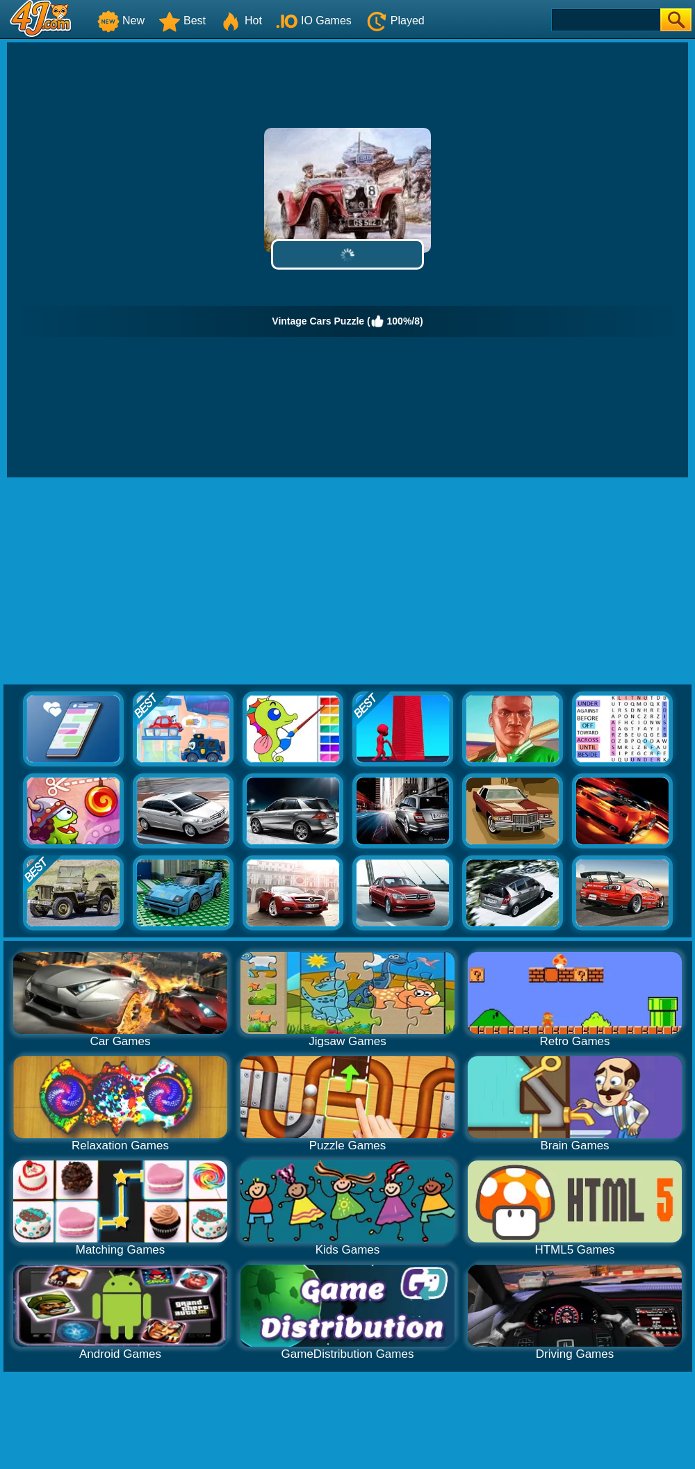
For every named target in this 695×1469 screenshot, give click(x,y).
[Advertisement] (348, 581)
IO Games (314, 20)
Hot (241, 20)
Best (182, 20)
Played (395, 20)
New (121, 20)
